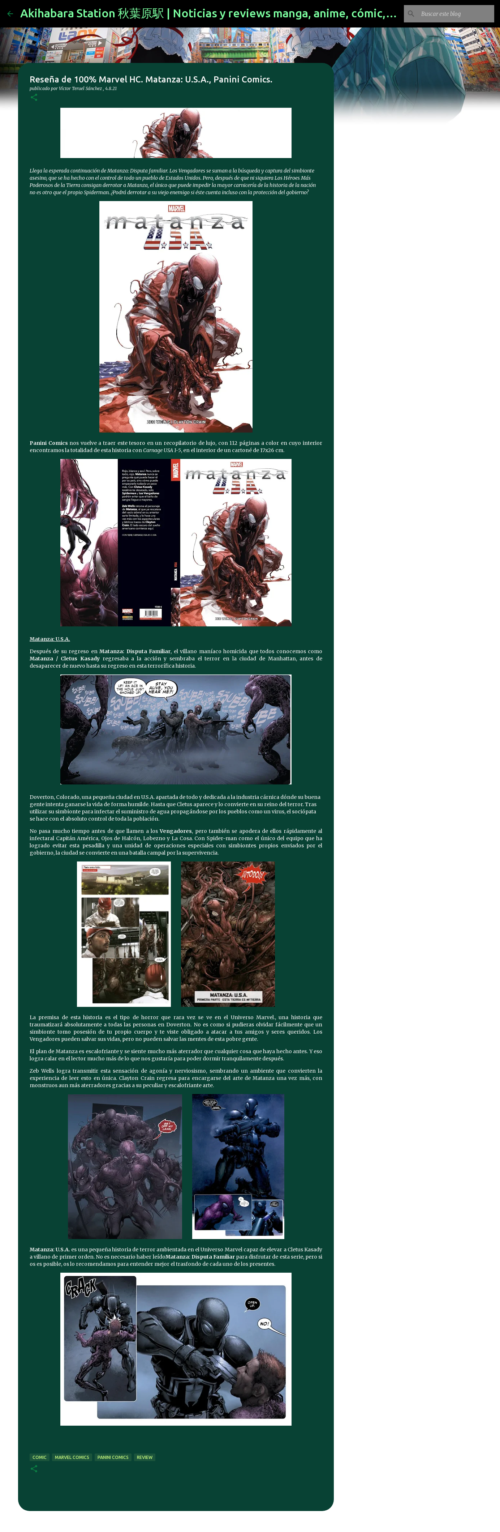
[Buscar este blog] (456, 13)
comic (40, 1457)
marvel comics (72, 1457)
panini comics (113, 1457)
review (144, 1457)
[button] (34, 98)
